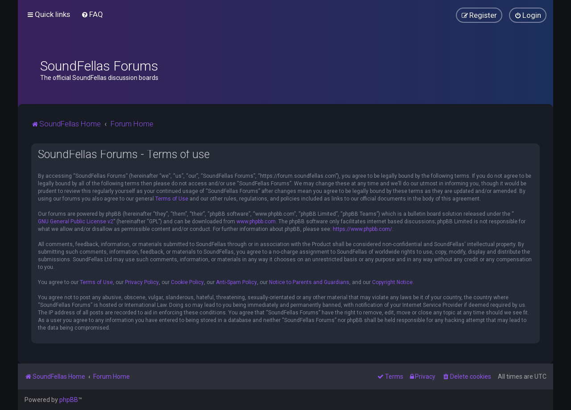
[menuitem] (92, 14)
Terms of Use (171, 199)
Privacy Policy (142, 282)
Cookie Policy (187, 282)
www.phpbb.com (256, 221)
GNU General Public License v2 (75, 221)
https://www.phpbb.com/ (362, 229)
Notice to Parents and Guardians (309, 282)
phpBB (68, 399)
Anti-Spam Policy (236, 282)
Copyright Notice (392, 282)
